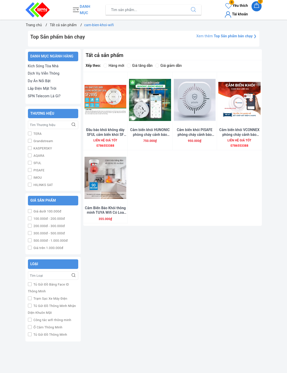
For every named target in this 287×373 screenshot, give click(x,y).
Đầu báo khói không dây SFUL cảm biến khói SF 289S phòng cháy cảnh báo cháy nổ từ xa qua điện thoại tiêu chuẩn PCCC (105, 132)
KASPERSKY (42, 148)
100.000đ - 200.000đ (49, 219)
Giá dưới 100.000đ (47, 211)
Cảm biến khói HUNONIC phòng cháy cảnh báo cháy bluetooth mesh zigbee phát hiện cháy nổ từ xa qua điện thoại (150, 132)
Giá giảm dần (168, 66)
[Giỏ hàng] (257, 6)
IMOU (37, 177)
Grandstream (43, 141)
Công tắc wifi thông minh (52, 320)
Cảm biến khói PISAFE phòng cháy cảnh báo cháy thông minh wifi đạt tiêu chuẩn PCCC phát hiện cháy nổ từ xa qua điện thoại (194, 132)
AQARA (39, 156)
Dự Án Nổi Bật (39, 81)
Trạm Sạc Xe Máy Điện (50, 298)
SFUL (37, 163)
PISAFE (39, 170)
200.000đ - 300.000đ (49, 226)
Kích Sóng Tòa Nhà (43, 66)
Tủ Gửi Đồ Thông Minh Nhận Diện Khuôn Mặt (52, 309)
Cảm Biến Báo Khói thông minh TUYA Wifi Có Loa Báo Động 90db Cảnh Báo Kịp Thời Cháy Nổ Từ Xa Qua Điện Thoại (105, 210)
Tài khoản (236, 14)
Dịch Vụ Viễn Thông (44, 73)
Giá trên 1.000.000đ (48, 248)
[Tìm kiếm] (193, 10)
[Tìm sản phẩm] (146, 10)
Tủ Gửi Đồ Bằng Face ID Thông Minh (48, 288)
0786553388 (105, 145)
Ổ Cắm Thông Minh (47, 327)
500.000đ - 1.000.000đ (50, 240)
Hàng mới (113, 66)
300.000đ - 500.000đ (49, 233)
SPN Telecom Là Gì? (44, 96)
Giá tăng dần (140, 66)
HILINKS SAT (43, 185)
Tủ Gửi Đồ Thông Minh (50, 334)
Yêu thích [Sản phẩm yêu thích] (236, 6)
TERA (37, 134)
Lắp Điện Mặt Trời (42, 88)
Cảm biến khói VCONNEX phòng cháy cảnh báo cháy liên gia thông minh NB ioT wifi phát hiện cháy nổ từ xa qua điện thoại (239, 132)
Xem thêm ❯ (226, 36)
